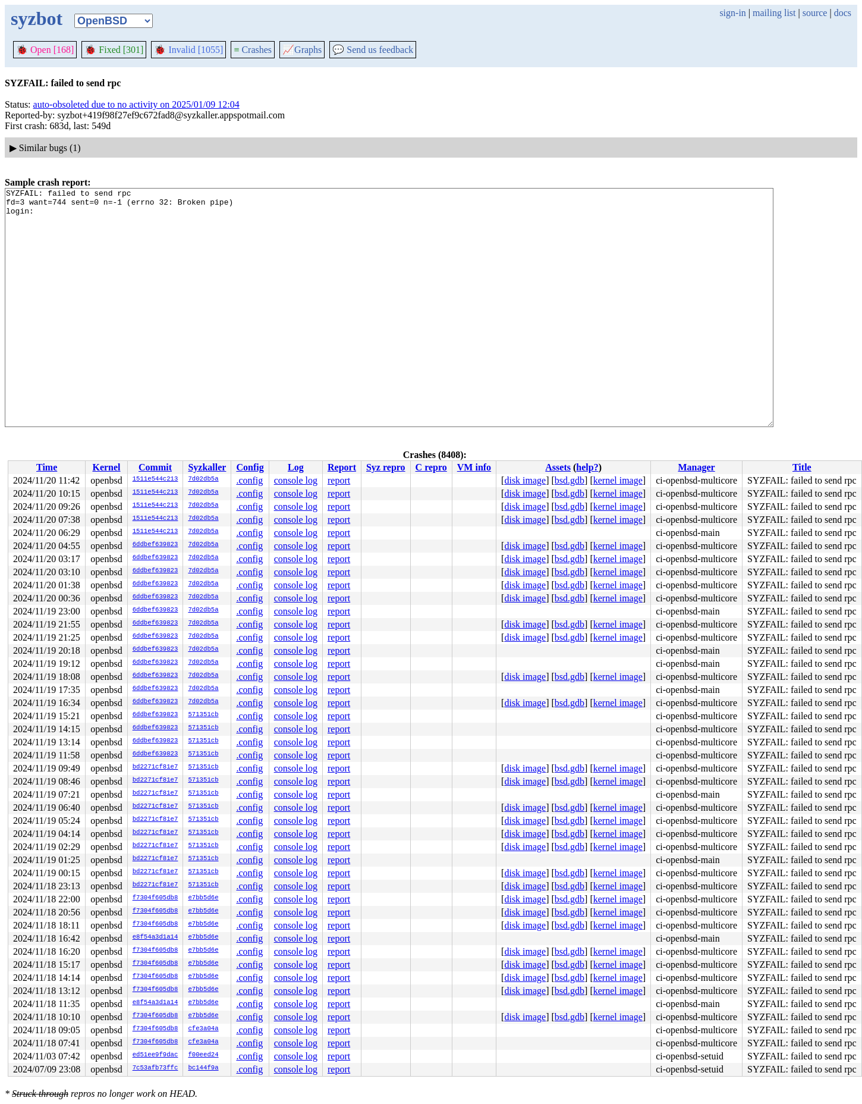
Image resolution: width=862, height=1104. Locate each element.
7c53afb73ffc (155, 1068)
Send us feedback (372, 50)
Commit (155, 467)
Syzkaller (207, 467)
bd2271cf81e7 (155, 767)
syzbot (36, 18)
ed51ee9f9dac (155, 1055)
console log (295, 480)
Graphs (302, 50)
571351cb (203, 715)
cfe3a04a (203, 1029)
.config (249, 480)
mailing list (774, 13)
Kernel (106, 467)
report (339, 480)
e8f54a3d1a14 (155, 937)
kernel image (618, 480)
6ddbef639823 (155, 545)
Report (342, 467)
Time (46, 467)
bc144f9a (203, 1068)
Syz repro (385, 467)
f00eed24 (203, 1055)
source (815, 13)
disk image (525, 480)
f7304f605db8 (155, 898)
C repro (431, 467)
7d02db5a (203, 479)
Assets (558, 467)
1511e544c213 (155, 479)
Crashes (253, 50)
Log (296, 467)
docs (842, 13)
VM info (474, 467)
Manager (696, 467)
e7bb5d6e (203, 898)
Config (249, 467)
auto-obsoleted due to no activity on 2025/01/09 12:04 (136, 104)
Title (801, 467)
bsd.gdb (569, 480)
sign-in (732, 13)
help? (587, 467)
